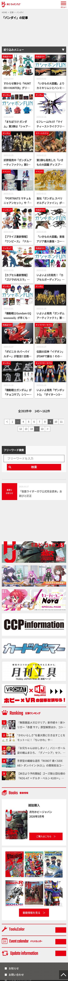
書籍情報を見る (31, 912)
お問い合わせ (16, 974)
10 (56, 421)
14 (31, 428)
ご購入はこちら (43, 836)
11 (61, 421)
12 (20, 428)
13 (26, 428)
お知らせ (14, 968)
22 (42, 428)
